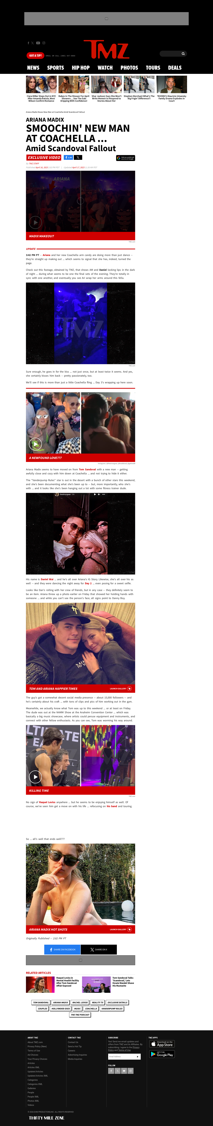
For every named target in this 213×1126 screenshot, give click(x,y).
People (31, 1092)
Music (77, 1008)
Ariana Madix (60, 1002)
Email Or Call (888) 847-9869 (60, 56)
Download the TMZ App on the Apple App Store (162, 1044)
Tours (153, 68)
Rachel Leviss (79, 1002)
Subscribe (138, 1057)
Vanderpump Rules (111, 1008)
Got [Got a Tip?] (35, 56)
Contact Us (73, 1042)
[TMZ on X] (33, 43)
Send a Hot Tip (75, 1046)
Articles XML (34, 1067)
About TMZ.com (35, 1042)
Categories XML (35, 1084)
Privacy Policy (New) (37, 1046)
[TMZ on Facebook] (28, 43)
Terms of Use (34, 1050)
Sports (55, 68)
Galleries (32, 1088)
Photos (129, 68)
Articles (31, 1063)
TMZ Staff (34, 163)
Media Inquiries (75, 1059)
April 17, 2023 (78, 167)
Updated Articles (35, 1071)
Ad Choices (33, 1055)
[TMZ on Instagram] (43, 43)
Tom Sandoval (41, 1002)
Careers (71, 1050)
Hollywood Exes (60, 1008)
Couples (42, 1008)
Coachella (91, 1008)
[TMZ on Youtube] (38, 43)
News (33, 68)
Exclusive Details (117, 1002)
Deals (175, 68)
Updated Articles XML (38, 1076)
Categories (33, 1080)
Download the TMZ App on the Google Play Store (162, 1054)
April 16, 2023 (42, 167)
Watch (105, 68)
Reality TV (97, 1002)
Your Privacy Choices (37, 1059)
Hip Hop (81, 68)
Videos (31, 1105)
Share (62, 950)
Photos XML (33, 1101)
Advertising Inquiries (77, 1055)
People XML (33, 1097)
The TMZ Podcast (80, 1014)
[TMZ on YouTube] (124, 1071)
